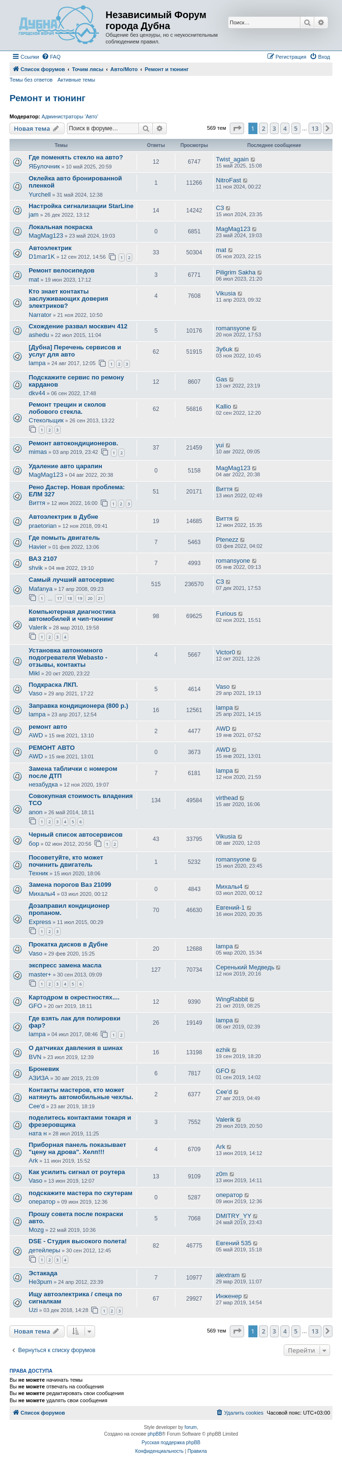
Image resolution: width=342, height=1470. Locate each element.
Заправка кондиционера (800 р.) (78, 705)
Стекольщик (46, 420)
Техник (38, 873)
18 (69, 598)
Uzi (33, 1309)
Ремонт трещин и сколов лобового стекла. (67, 408)
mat (221, 249)
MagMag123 (46, 235)
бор (34, 843)
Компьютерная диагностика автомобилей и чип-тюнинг (72, 615)
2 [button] (263, 128)
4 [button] (285, 128)
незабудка (43, 784)
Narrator (40, 314)
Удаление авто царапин (65, 466)
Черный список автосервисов (76, 834)
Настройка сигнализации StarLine (81, 206)
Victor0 (225, 652)
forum (190, 1427)
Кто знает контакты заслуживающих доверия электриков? (68, 298)
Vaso (36, 693)
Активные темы (76, 80)
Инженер (229, 1296)
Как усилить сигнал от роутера (77, 1172)
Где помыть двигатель (64, 537)
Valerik (38, 627)
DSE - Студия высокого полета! (78, 1241)
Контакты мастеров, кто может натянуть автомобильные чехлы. (81, 1093)
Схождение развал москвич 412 (78, 326)
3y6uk (224, 349)
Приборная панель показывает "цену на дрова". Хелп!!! (77, 1148)
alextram (228, 1275)
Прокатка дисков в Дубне (68, 944)
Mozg (36, 1229)
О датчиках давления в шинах (76, 1047)
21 (100, 598)
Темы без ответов (31, 80)
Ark (33, 1160)
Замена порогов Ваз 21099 (70, 884)
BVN (35, 1056)
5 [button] (296, 128)
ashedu (39, 334)
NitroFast (228, 180)
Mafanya (41, 588)
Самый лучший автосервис (72, 579)
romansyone (233, 328)
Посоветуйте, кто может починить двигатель (66, 861)
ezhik (223, 1049)
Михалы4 (42, 893)
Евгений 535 (233, 1243)
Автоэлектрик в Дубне (63, 516)
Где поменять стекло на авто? (76, 157)
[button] (237, 128)
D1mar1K (42, 256)
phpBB (155, 1434)
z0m (222, 1173)
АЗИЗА (39, 1078)
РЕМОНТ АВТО (52, 747)
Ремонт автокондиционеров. (73, 443)
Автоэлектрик (50, 248)
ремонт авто (48, 726)
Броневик (44, 1068)
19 (79, 598)
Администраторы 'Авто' (70, 116)
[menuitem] (51, 57)
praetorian (43, 525)
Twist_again (232, 159)
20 (89, 598)
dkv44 (37, 393)
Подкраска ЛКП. (53, 684)
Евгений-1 (230, 907)
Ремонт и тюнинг (48, 98)
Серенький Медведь (245, 967)
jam (34, 214)
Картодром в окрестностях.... (74, 997)
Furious (226, 613)
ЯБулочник (44, 166)
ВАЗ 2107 (43, 558)
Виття (37, 502)
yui (220, 445)
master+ (40, 974)
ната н (38, 1133)
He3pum (40, 1281)
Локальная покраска (61, 227)
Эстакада (43, 1273)
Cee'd (37, 1106)
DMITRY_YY (233, 1215)
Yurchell (40, 194)
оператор (42, 1201)
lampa (37, 363)
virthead (227, 797)
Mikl (34, 673)
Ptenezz (227, 539)
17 (59, 598)
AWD (36, 735)
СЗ (220, 207)
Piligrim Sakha (236, 272)
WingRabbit (232, 999)
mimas (38, 451)
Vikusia (226, 293)
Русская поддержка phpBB (170, 1442)
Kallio (223, 406)
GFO (35, 1005)
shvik (36, 567)
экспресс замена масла (65, 965)
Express (40, 921)
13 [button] (315, 128)
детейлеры (44, 1250)
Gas (221, 379)
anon (36, 812)
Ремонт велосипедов (62, 270)
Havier (38, 546)
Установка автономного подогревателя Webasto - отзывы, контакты (68, 657)
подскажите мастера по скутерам (80, 1193)
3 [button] (274, 128)
